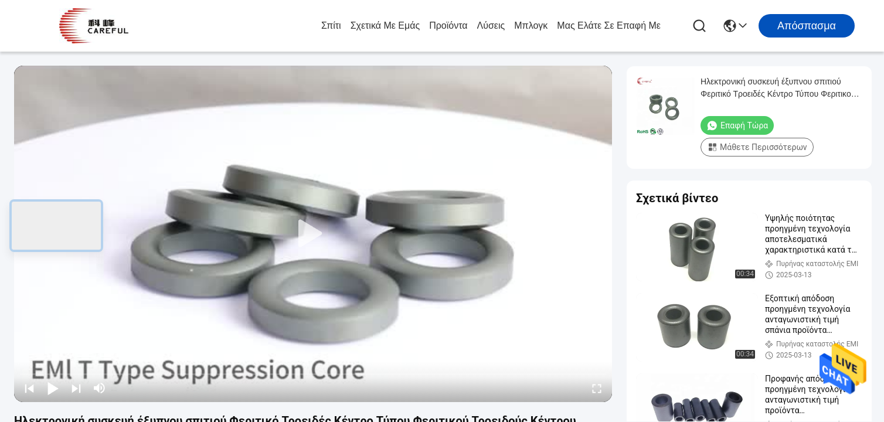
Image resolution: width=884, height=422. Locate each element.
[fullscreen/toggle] (596, 388)
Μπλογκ (531, 25)
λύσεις (491, 25)
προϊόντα (448, 25)
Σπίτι (331, 25)
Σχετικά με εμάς (385, 25)
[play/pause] (52, 388)
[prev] (29, 388)
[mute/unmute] (99, 388)
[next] (76, 388)
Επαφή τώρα (737, 125)
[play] (313, 234)
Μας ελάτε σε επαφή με (609, 25)
